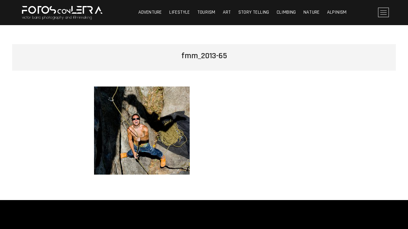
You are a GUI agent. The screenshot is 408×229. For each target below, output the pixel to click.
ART (227, 12)
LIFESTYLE (179, 12)
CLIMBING (286, 12)
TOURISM (206, 12)
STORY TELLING (253, 12)
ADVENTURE (150, 12)
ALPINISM (337, 12)
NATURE (311, 12)
